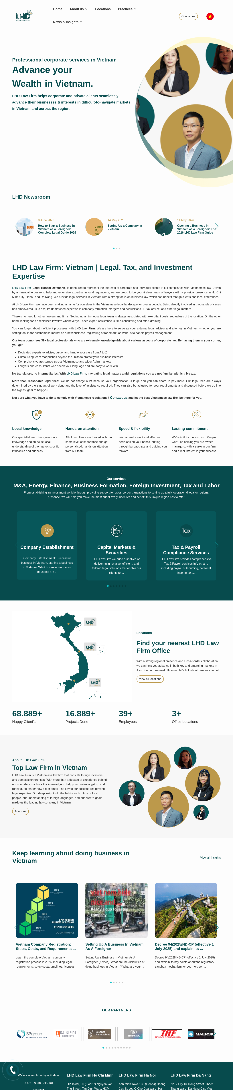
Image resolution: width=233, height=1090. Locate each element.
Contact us (188, 16)
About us (79, 9)
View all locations (150, 679)
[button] (217, 226)
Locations (103, 9)
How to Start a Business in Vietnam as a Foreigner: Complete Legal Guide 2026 (57, 229)
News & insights (68, 22)
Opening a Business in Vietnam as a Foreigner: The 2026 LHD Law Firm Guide (196, 229)
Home (57, 9)
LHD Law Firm (21, 287)
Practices (127, 9)
